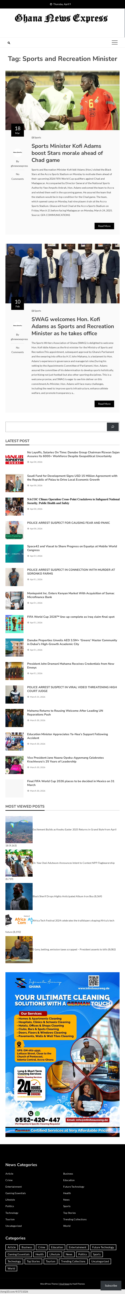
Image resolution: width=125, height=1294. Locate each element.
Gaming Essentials (15, 1193)
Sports (37, 137)
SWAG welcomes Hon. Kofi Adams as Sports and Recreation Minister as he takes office (73, 326)
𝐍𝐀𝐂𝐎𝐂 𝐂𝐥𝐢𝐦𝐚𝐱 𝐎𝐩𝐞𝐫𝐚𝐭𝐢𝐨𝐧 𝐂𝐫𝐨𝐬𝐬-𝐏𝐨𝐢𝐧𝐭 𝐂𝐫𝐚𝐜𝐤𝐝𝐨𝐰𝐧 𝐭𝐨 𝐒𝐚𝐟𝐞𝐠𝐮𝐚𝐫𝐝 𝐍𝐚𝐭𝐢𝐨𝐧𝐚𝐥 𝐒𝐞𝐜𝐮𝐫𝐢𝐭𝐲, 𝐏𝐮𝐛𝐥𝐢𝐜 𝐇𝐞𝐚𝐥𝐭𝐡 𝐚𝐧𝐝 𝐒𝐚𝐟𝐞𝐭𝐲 (73, 501)
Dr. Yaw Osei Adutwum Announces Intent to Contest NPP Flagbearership (74, 862)
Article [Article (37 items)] (12, 1247)
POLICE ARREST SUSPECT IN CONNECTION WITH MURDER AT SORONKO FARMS (71, 572)
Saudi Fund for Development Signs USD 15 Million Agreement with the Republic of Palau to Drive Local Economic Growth (72, 478)
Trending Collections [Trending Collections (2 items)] (73, 1261)
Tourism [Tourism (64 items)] (50, 1261)
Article (9, 1173)
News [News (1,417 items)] (69, 1254)
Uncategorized (13, 1225)
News (66, 1199)
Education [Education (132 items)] (57, 1247)
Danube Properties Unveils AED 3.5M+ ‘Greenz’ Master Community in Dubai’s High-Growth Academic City (72, 642)
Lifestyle (10, 1199)
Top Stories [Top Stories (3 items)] (33, 1261)
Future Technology (73, 1186)
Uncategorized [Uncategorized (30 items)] (100, 1261)
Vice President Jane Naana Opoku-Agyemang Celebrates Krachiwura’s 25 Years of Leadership (65, 760)
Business (68, 1173)
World (66, 1225)
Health (67, 1193)
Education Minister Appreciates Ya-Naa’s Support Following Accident (67, 736)
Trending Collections (75, 1219)
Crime (8, 1180)
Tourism (10, 1219)
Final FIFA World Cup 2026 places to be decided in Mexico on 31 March (70, 783)
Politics (9, 1206)
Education (69, 1180)
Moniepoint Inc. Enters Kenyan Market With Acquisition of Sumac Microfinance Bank (70, 595)
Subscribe (111, 1285)
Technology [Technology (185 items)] (14, 1261)
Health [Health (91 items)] (40, 1254)
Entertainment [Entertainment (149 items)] (77, 1247)
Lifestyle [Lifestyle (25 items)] (54, 1254)
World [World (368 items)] (11, 1268)
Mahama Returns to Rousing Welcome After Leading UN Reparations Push (65, 713)
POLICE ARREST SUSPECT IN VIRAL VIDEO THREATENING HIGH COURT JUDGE (72, 689)
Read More (104, 225)
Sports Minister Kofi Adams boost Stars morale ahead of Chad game (67, 153)
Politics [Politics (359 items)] (82, 1254)
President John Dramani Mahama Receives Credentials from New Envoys (70, 666)
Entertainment (13, 1186)
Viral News (64, 1283)
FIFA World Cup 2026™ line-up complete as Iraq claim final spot (71, 617)
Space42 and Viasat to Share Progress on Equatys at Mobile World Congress (72, 548)
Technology (11, 1212)
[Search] (113, 427)
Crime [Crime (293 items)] (41, 1247)
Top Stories (69, 1212)
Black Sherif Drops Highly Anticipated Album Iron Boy (63, 896)
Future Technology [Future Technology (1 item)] (103, 1247)
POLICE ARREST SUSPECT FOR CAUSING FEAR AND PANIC (68, 523)
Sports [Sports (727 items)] (97, 1254)
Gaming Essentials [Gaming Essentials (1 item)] (19, 1254)
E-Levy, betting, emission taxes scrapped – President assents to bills (70, 949)
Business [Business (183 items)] (27, 1247)
